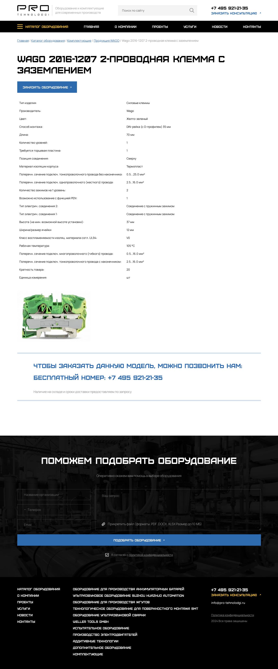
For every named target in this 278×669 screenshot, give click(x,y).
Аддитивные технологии (95, 641)
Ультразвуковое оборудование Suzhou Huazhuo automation (128, 595)
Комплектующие (79, 40)
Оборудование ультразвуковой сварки (109, 615)
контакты (252, 26)
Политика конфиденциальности (232, 615)
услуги (190, 26)
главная (91, 26)
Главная (23, 40)
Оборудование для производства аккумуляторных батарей (128, 589)
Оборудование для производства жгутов (111, 602)
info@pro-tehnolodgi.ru (228, 603)
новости (219, 26)
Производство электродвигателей (105, 634)
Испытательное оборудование (101, 628)
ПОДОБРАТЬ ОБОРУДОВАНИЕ (139, 540)
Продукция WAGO (106, 40)
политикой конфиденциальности (151, 555)
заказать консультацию (234, 13)
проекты (160, 26)
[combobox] (22, 509)
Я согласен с (142, 555)
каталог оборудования (46, 26)
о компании (125, 26)
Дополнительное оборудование (102, 647)
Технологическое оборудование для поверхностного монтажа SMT (135, 608)
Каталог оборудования (48, 40)
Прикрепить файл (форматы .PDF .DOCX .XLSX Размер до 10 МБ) (155, 524)
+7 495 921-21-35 (229, 7)
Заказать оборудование (47, 87)
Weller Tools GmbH (91, 621)
